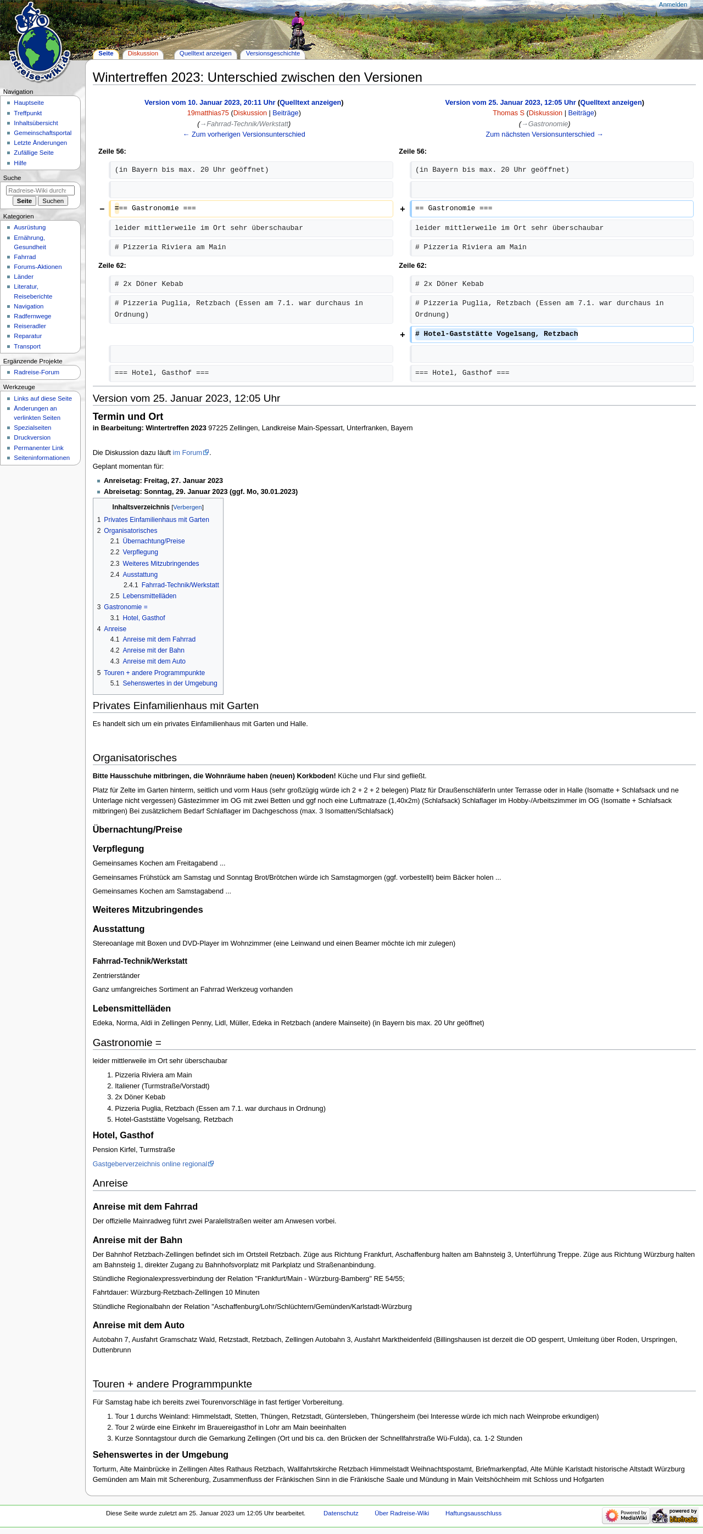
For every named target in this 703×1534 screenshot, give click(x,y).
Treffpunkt (28, 113)
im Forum (188, 453)
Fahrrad (25, 257)
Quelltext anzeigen (310, 102)
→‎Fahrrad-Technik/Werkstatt (244, 124)
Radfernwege (32, 316)
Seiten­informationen (42, 457)
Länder (24, 276)
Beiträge (285, 113)
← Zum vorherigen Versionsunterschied (244, 134)
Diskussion (250, 113)
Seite (105, 53)
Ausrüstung (30, 227)
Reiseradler (30, 326)
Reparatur (28, 336)
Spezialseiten (32, 427)
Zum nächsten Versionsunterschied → (544, 134)
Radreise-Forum (36, 372)
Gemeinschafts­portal (42, 133)
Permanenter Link (38, 448)
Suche (12, 178)
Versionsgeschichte (273, 53)
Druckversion (32, 437)
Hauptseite (29, 102)
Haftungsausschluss (473, 1513)
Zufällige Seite (34, 152)
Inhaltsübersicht (36, 123)
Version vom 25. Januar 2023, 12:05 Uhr (510, 102)
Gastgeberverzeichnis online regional (150, 1164)
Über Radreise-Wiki (402, 1513)
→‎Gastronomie (544, 124)
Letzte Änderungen (40, 142)
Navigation (28, 306)
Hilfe (20, 163)
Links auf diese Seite (43, 398)
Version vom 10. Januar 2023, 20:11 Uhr (209, 102)
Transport (27, 346)
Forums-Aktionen (38, 266)
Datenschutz (341, 1513)
